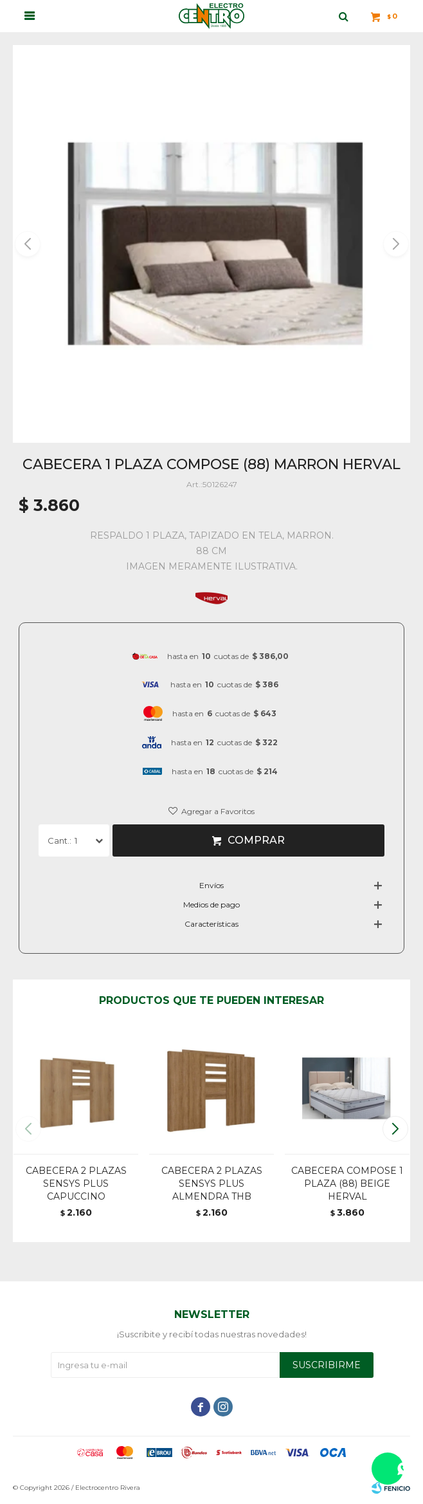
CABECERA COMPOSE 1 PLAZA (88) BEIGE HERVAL (347, 1183)
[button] (395, 244)
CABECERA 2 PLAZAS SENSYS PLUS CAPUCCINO (76, 1183)
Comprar (256, 840)
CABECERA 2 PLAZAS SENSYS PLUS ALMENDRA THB (211, 1183)
